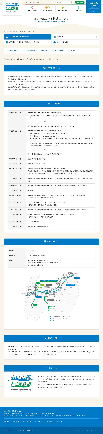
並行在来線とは (14, 50)
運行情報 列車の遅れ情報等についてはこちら (93, 6)
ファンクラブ (27, 422)
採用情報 (16, 422)
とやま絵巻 (49, 422)
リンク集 (18, 430)
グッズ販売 (38, 422)
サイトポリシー (28, 430)
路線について (45, 50)
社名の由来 (59, 50)
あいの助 (59, 422)
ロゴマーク (72, 50)
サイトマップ (8, 430)
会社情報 (6, 422)
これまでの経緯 (30, 50)
